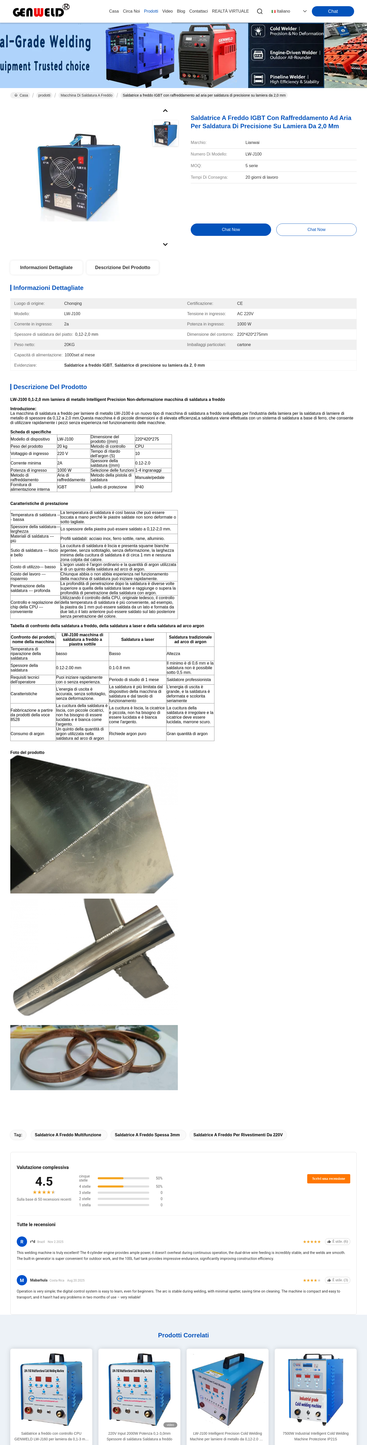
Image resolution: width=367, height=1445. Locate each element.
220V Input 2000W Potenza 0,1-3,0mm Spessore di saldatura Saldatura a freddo (139, 1436)
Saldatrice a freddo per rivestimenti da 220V (238, 1135)
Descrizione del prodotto (122, 267)
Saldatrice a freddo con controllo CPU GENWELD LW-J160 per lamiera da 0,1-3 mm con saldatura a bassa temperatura (51, 1436)
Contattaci (198, 11)
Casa (114, 11)
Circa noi (131, 11)
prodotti (151, 11)
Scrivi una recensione (328, 1179)
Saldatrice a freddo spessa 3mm (147, 1135)
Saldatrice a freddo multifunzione (68, 1135)
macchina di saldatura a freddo (86, 95)
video (167, 11)
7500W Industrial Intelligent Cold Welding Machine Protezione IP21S (316, 1436)
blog (181, 11)
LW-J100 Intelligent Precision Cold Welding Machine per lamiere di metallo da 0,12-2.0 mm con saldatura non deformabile (227, 1436)
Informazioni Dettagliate (46, 267)
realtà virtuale (230, 11)
